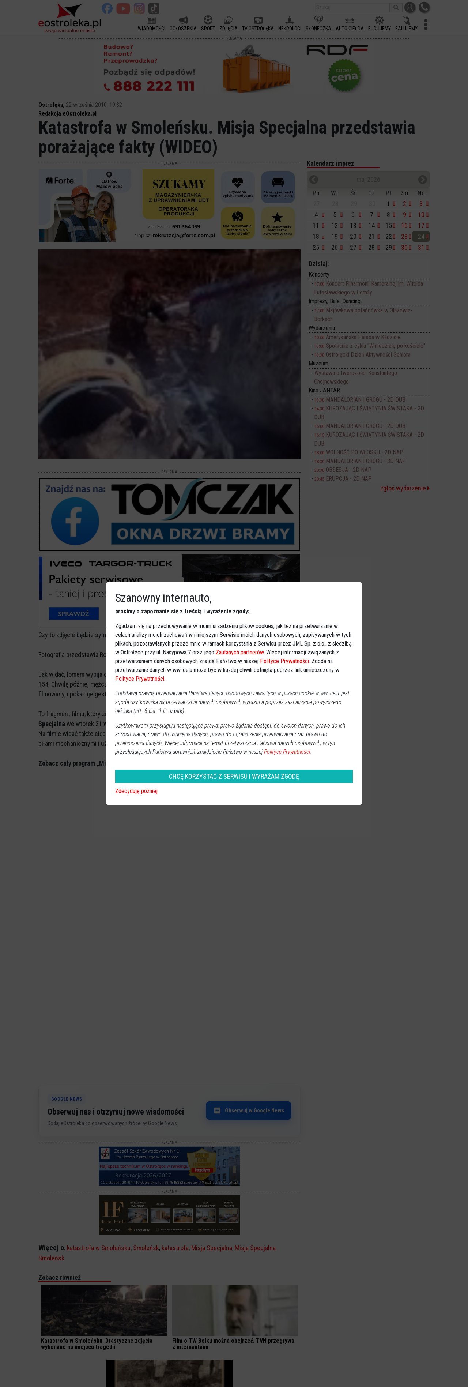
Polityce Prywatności (284, 661)
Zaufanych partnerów (240, 652)
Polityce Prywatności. (288, 751)
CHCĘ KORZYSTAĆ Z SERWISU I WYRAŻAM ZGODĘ (234, 776)
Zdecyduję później (136, 791)
